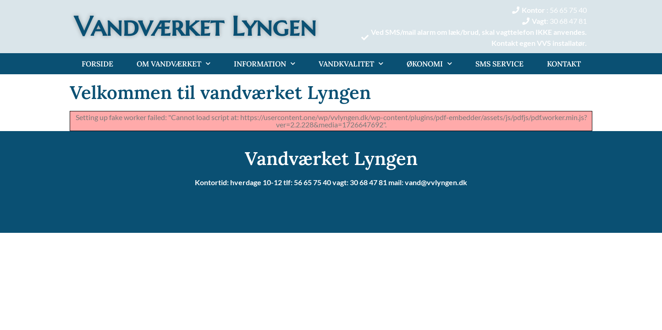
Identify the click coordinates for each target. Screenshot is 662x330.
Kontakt (564, 63)
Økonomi (429, 63)
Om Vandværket (173, 63)
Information (264, 63)
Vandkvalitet (351, 63)
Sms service (499, 63)
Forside (97, 63)
